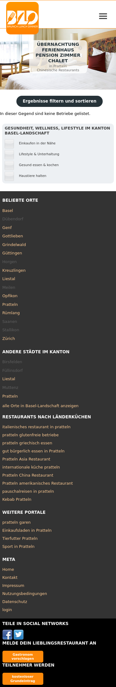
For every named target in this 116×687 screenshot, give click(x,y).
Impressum (13, 585)
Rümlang (11, 312)
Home (8, 569)
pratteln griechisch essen (27, 443)
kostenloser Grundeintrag (23, 678)
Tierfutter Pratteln (20, 538)
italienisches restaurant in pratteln (36, 427)
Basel (7, 210)
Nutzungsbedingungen (24, 593)
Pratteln (10, 304)
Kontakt (10, 577)
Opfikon (10, 295)
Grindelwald (14, 244)
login (7, 609)
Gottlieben (12, 236)
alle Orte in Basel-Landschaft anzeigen (40, 405)
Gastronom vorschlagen (22, 656)
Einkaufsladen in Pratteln (27, 530)
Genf (7, 227)
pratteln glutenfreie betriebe (30, 435)
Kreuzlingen (14, 270)
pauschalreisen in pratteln (28, 491)
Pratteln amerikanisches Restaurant (37, 483)
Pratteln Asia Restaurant (26, 459)
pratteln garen (16, 522)
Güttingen (12, 253)
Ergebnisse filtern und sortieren (59, 101)
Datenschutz (14, 601)
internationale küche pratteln (31, 467)
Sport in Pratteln (18, 546)
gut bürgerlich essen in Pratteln (33, 451)
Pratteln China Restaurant (28, 475)
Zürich (8, 338)
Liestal (8, 278)
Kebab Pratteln (17, 499)
